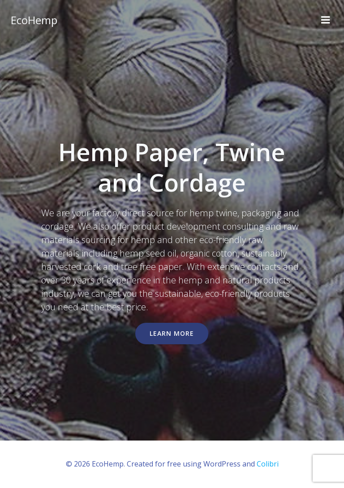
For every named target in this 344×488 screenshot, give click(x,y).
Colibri (268, 464)
